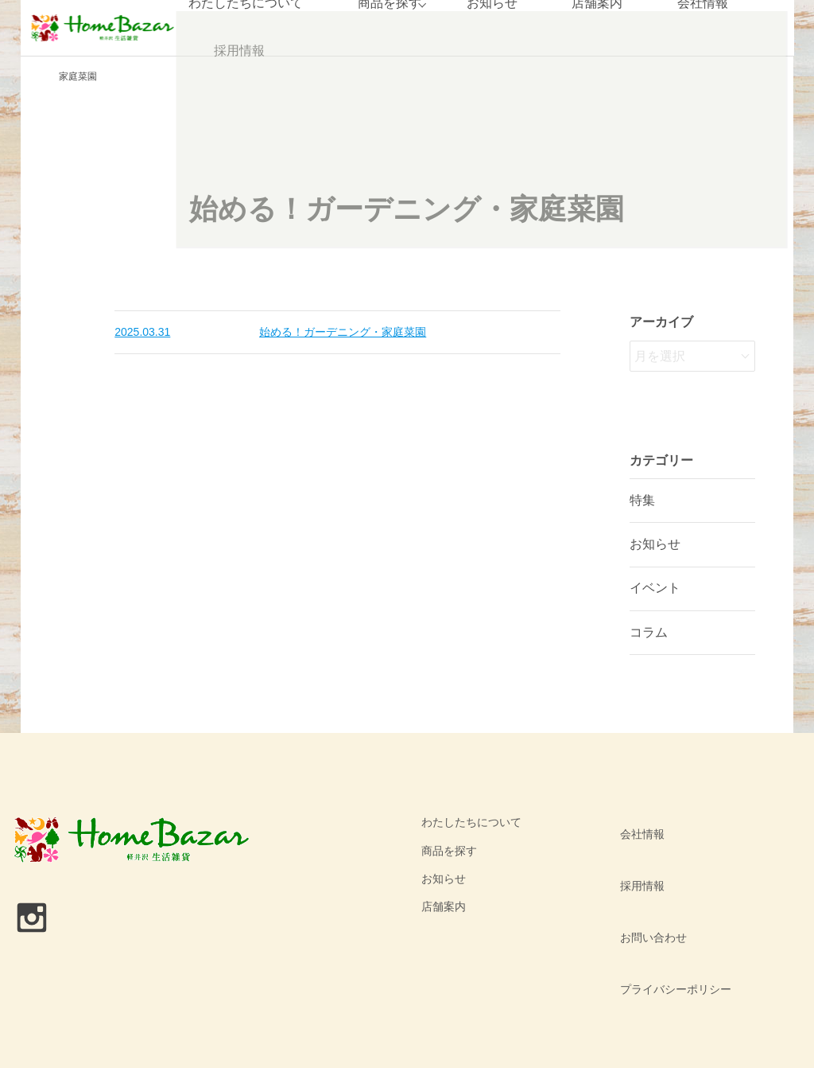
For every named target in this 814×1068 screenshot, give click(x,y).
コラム (649, 632)
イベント (655, 587)
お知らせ (655, 544)
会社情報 (635, 822)
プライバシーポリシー (668, 906)
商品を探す (449, 850)
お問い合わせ (646, 878)
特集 (642, 500)
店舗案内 (443, 906)
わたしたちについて (471, 822)
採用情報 (237, 51)
